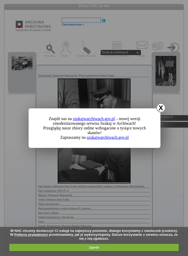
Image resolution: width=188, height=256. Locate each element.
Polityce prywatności (31, 235)
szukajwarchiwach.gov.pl (94, 118)
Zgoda (94, 247)
